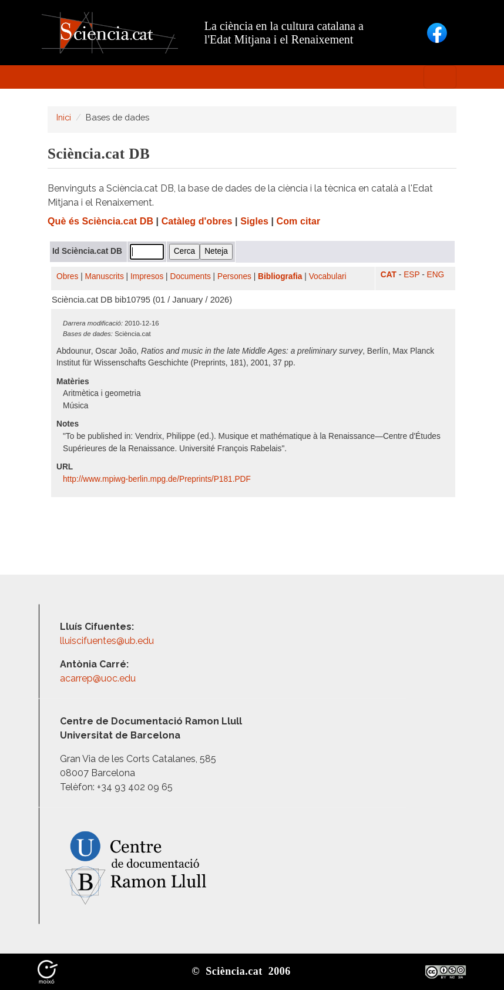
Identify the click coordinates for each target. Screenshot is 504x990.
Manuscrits (104, 276)
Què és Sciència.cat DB (100, 221)
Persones (234, 276)
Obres (67, 276)
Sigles (254, 221)
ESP (411, 274)
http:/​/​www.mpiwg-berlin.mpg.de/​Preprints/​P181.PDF (158, 479)
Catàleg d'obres (197, 221)
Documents (190, 276)
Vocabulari (328, 276)
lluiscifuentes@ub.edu (108, 640)
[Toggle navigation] (440, 77)
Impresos (146, 276)
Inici (63, 117)
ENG (436, 274)
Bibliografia (280, 276)
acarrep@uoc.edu (98, 678)
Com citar (299, 221)
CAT (389, 274)
